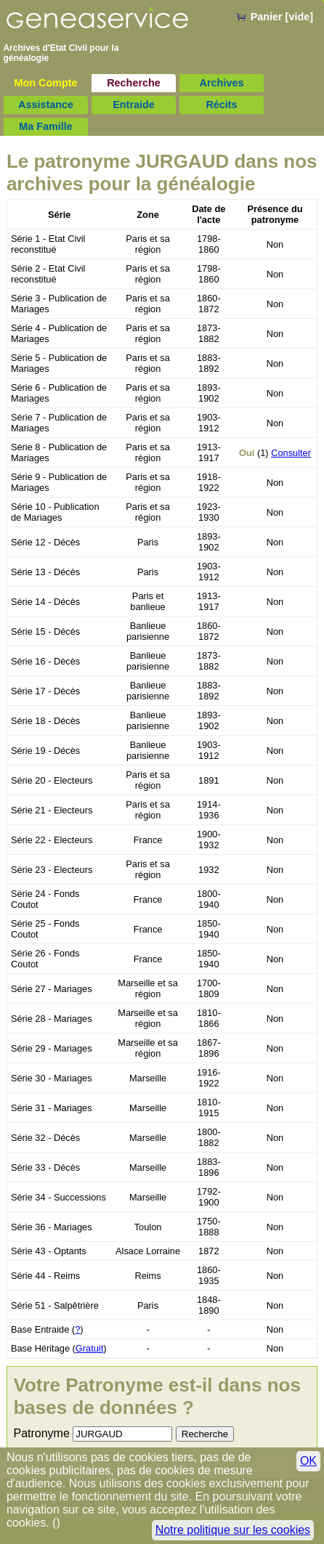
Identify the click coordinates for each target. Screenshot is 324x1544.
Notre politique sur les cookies (232, 1530)
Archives (222, 83)
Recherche (134, 83)
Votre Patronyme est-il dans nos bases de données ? (156, 1396)
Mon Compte (45, 83)
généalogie (26, 58)
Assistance (45, 104)
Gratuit (89, 1348)
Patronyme (41, 1433)
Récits (221, 104)
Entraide (134, 104)
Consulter (291, 452)
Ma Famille (46, 126)
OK (308, 1461)
